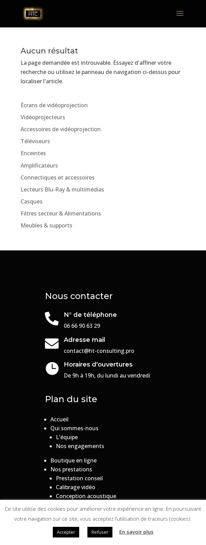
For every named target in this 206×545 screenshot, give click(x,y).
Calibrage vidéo (75, 487)
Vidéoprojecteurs (43, 117)
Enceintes (33, 153)
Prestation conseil (79, 478)
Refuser (100, 532)
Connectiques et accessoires (58, 177)
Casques (32, 201)
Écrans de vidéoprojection (54, 105)
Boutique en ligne (73, 460)
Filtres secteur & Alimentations (61, 213)
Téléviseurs (35, 141)
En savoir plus (136, 531)
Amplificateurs (39, 165)
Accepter (66, 532)
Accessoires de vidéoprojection (61, 129)
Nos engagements (80, 446)
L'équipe (67, 437)
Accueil (59, 419)
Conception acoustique (86, 496)
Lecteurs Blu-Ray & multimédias (62, 189)
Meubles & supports (46, 225)
